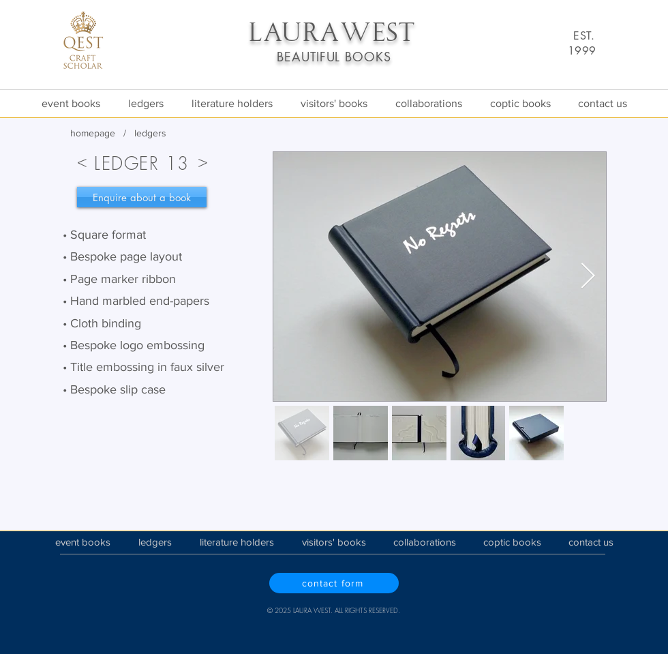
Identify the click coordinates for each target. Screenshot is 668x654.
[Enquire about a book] (142, 197)
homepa (87, 133)
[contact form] (334, 583)
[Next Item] (587, 277)
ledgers (150, 133)
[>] (202, 161)
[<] (82, 161)
